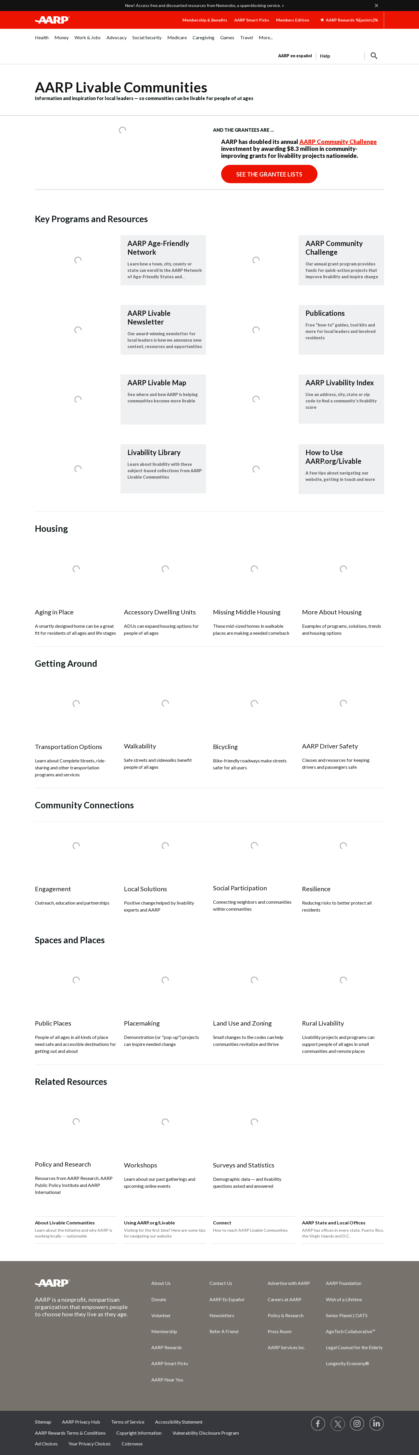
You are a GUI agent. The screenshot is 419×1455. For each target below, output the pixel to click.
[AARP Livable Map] (120, 400)
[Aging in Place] (76, 595)
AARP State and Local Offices (333, 1222)
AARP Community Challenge (338, 141)
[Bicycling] (254, 730)
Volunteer (161, 1315)
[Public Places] (76, 1010)
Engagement (53, 889)
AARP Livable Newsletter (149, 317)
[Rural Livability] (343, 1010)
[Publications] (298, 330)
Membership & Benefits (204, 19)
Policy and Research (63, 1164)
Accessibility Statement (179, 1421)
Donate (158, 1299)
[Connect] (254, 1230)
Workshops (140, 1165)
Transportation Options (68, 746)
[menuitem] (42, 41)
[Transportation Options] (76, 734)
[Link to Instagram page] (357, 1424)
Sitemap (43, 1421)
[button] (374, 56)
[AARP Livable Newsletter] (120, 330)
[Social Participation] (254, 872)
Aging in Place (54, 612)
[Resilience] (343, 872)
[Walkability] (165, 730)
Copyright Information (138, 1433)
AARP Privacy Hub (81, 1421)
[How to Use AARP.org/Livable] (298, 469)
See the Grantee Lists (269, 174)
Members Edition (292, 19)
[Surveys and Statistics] (254, 1148)
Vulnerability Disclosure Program (206, 1433)
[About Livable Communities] (76, 1230)
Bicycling (225, 746)
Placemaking (142, 1023)
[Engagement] (76, 869)
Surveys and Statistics (243, 1165)
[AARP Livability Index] (298, 399)
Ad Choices (46, 1443)
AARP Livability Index (340, 382)
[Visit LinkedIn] (377, 1424)
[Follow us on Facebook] (318, 1424)
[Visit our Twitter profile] (338, 1424)
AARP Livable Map (156, 382)
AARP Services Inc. (286, 1347)
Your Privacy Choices (89, 1443)
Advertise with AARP (289, 1283)
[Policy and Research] (76, 1152)
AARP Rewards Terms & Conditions (70, 1433)
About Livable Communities (65, 1222)
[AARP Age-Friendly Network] (120, 260)
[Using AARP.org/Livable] (165, 1230)
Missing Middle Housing (246, 612)
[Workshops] (165, 1148)
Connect (222, 1222)
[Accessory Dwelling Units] (165, 595)
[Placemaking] (165, 1007)
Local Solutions (145, 889)
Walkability (140, 746)
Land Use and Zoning (242, 1023)
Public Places (53, 1023)
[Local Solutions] (165, 872)
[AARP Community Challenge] (298, 260)
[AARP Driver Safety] (343, 730)
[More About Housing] (343, 595)
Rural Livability (323, 1023)
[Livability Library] (120, 468)
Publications (325, 313)
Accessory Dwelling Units (160, 612)
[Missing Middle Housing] (254, 595)
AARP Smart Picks (251, 19)
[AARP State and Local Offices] (343, 1230)
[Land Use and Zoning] (254, 1007)
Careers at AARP (284, 1299)
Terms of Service (127, 1421)
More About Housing (332, 612)
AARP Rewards (166, 1347)
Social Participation (240, 888)
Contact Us (221, 1283)
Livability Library (154, 452)
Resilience (316, 889)
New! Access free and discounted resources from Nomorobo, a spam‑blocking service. (203, 5)
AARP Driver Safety (330, 746)
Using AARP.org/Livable (149, 1222)
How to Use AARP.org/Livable (333, 456)
